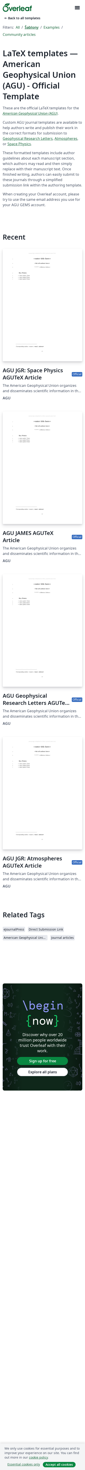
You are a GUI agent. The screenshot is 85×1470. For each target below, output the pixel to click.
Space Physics (19, 143)
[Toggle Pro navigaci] (77, 7)
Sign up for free (42, 1061)
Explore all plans (42, 1071)
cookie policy (38, 1457)
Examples (52, 27)
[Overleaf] (17, 7)
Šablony (32, 27)
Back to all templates (22, 18)
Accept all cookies (59, 1464)
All (18, 27)
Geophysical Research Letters (28, 138)
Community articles (19, 34)
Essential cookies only (23, 1464)
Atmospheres (65, 138)
